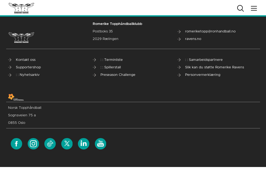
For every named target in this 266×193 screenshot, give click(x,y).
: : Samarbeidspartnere (200, 60)
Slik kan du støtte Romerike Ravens (210, 67)
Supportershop (24, 67)
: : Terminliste (108, 60)
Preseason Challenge (114, 75)
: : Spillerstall (107, 67)
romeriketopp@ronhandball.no (206, 31)
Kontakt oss (21, 60)
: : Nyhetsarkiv (23, 75)
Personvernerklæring (198, 75)
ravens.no (189, 39)
